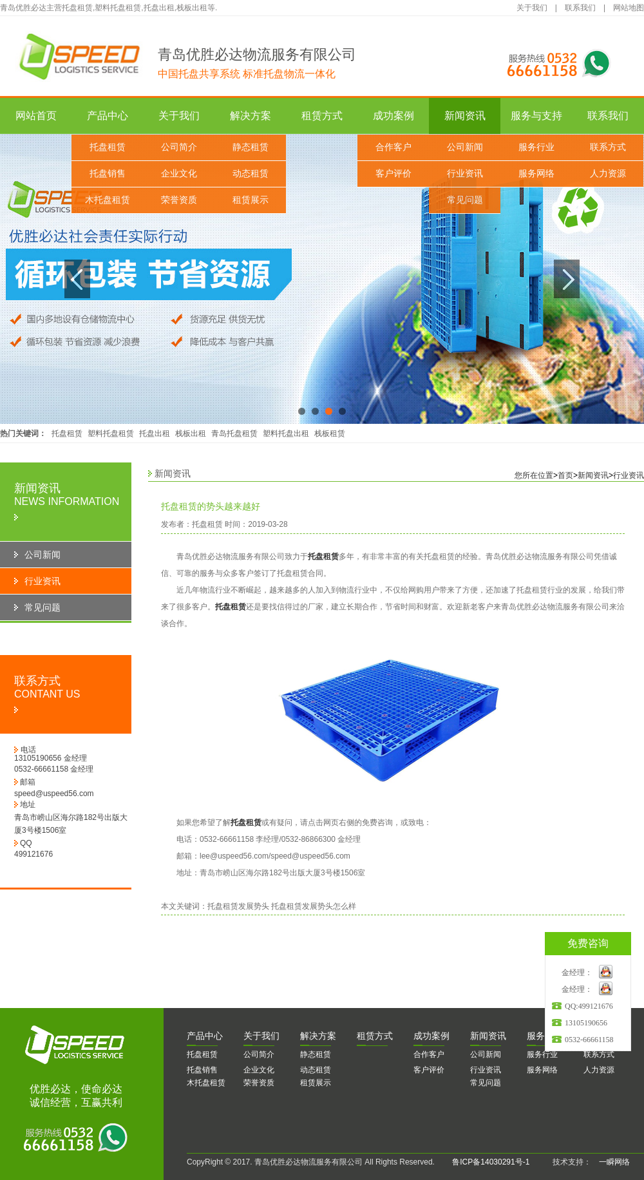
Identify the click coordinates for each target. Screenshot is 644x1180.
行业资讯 (465, 173)
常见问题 (465, 200)
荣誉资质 (179, 200)
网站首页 (36, 115)
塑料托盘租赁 (111, 433)
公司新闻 (465, 147)
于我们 (261, 1036)
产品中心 (107, 115)
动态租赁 (250, 173)
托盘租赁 (108, 147)
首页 (565, 475)
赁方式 (375, 1036)
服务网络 (536, 173)
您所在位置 (534, 475)
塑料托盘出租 (286, 433)
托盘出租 (154, 433)
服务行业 (536, 147)
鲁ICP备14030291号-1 (490, 1161)
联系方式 (608, 147)
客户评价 (393, 173)
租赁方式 (322, 115)
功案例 (431, 1036)
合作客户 (393, 147)
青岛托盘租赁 (234, 433)
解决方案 (250, 115)
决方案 (318, 1036)
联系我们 (580, 7)
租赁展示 (250, 200)
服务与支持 (536, 115)
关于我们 (531, 7)
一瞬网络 (610, 1161)
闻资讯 (488, 1036)
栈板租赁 (329, 433)
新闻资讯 (465, 115)
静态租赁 (250, 147)
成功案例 (393, 115)
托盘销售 (108, 173)
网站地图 (628, 7)
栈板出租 (190, 433)
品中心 (205, 1036)
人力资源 (608, 173)
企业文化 (179, 173)
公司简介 (179, 147)
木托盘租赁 (107, 200)
